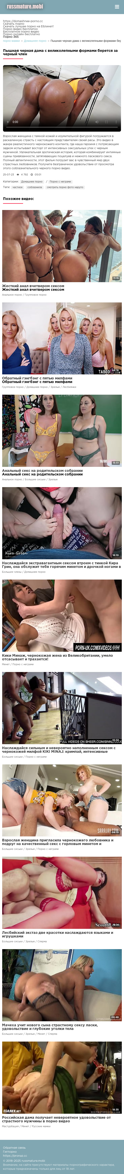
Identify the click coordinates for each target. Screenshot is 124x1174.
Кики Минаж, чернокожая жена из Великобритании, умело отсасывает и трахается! (57, 657)
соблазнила (34, 187)
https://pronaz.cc (15, 1156)
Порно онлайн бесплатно (21, 34)
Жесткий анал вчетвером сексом (33, 286)
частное (17, 187)
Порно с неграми (60, 182)
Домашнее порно (32, 182)
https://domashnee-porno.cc (23, 21)
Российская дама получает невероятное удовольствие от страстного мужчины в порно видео (56, 1119)
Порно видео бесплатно (20, 29)
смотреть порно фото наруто (65, 187)
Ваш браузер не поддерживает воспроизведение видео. (62, 98)
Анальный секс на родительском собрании (42, 470)
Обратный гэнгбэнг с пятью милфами (37, 378)
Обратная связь (14, 1148)
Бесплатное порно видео (21, 32)
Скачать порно (13, 24)
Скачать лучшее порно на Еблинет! (28, 26)
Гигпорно (10, 1152)
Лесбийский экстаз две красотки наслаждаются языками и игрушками (57, 934)
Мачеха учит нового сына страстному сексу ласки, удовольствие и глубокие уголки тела (50, 1027)
